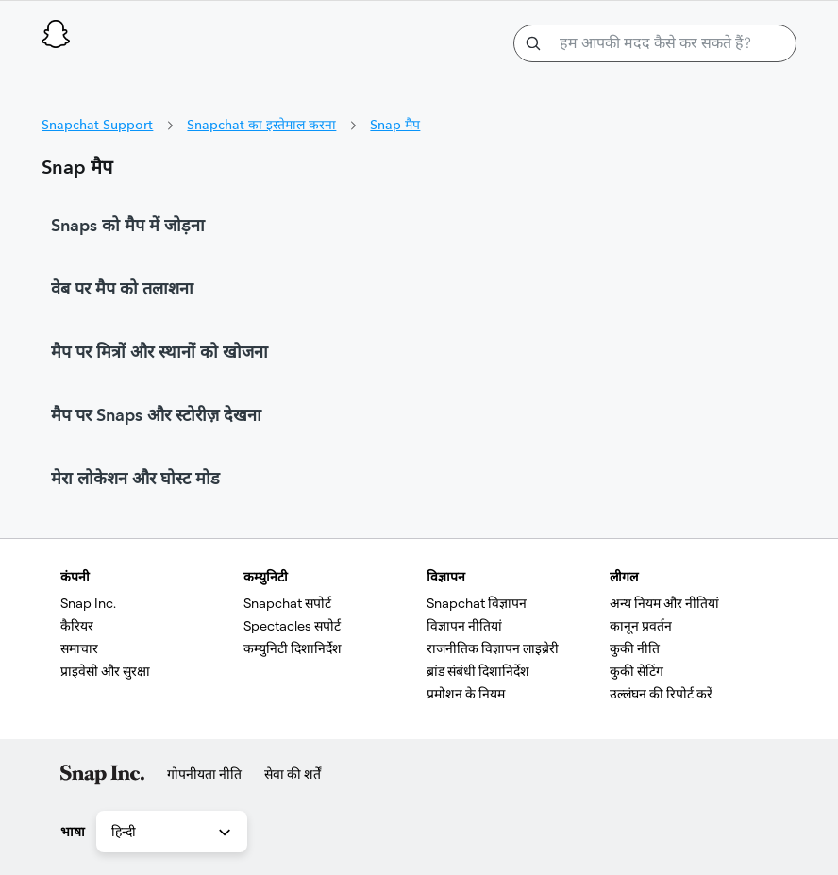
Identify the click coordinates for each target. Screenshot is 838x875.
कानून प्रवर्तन (641, 625)
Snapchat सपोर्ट (287, 603)
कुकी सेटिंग (636, 671)
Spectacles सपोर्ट (292, 625)
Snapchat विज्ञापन (477, 603)
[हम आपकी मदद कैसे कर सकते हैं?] (654, 43)
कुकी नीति (635, 648)
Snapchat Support (97, 124)
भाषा (72, 831)
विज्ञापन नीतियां (464, 625)
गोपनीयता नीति (204, 774)
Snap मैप (395, 124)
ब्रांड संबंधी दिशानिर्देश (478, 671)
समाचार (79, 648)
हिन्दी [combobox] (172, 832)
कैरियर (76, 625)
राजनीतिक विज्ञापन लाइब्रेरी (493, 648)
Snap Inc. (88, 603)
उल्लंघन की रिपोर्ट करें (661, 693)
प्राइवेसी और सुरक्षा (105, 671)
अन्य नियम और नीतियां (664, 603)
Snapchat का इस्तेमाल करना (261, 124)
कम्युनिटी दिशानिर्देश (292, 648)
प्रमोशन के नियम (466, 693)
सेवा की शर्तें (292, 774)
